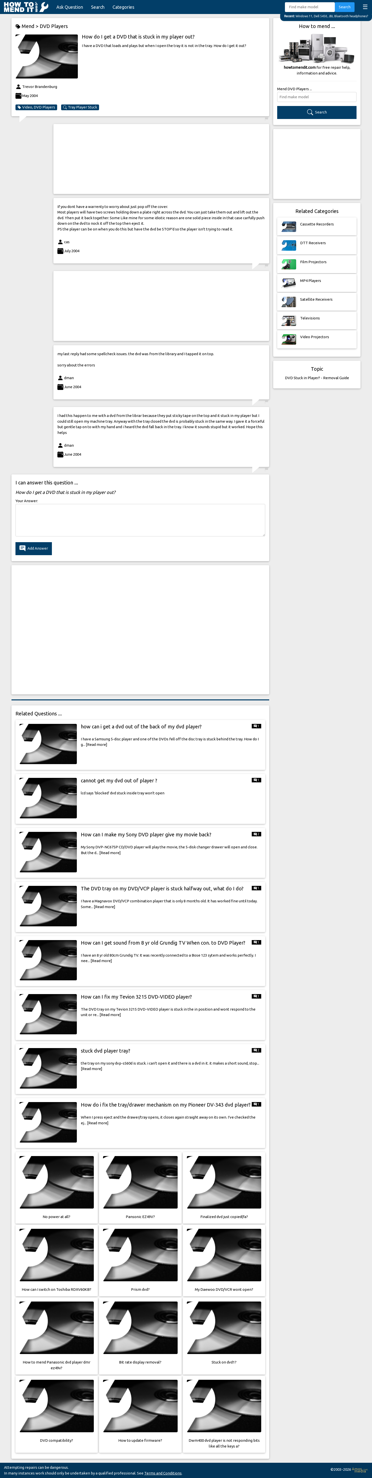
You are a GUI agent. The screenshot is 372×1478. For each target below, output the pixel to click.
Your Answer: (26, 501)
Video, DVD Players (36, 107)
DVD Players (54, 26)
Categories (123, 6)
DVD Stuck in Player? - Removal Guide (317, 378)
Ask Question (69, 6)
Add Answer (33, 548)
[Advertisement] (161, 159)
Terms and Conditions (163, 1473)
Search (98, 6)
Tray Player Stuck (80, 107)
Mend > (27, 26)
